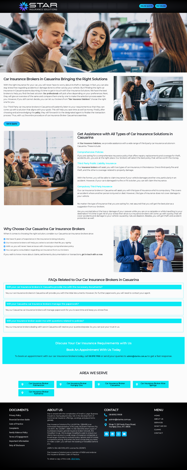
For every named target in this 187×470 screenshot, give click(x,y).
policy (37, 112)
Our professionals (50, 93)
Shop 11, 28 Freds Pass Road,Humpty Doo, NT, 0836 (122, 425)
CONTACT (122, 6)
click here (75, 459)
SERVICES (86, 6)
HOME (63, 6)
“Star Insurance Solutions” (79, 99)
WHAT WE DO (100, 6)
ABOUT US (73, 6)
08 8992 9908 (94, 356)
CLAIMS (112, 6)
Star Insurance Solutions (90, 143)
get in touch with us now (92, 254)
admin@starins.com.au (137, 356)
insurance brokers (89, 167)
